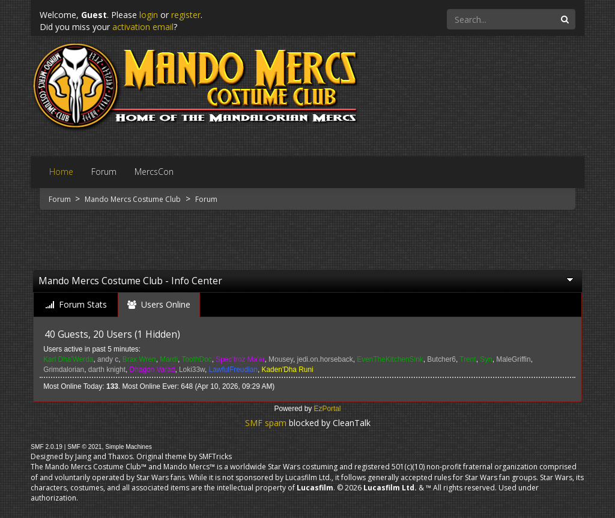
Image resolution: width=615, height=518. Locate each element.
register (186, 14)
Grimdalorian (63, 369)
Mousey (280, 359)
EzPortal (327, 408)
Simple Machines (128, 446)
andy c (107, 359)
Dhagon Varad (152, 369)
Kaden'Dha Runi (288, 369)
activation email (143, 26)
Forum (61, 199)
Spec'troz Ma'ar (240, 359)
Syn (486, 359)
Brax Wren (139, 359)
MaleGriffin (513, 359)
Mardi (169, 359)
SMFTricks (215, 456)
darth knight (107, 369)
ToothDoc (196, 359)
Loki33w (192, 369)
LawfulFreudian (233, 369)
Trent (467, 359)
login (148, 14)
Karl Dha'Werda (68, 359)
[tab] (76, 305)
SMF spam (265, 422)
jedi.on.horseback (325, 359)
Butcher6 (441, 359)
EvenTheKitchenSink (390, 359)
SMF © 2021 (84, 446)
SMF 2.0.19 (46, 446)
